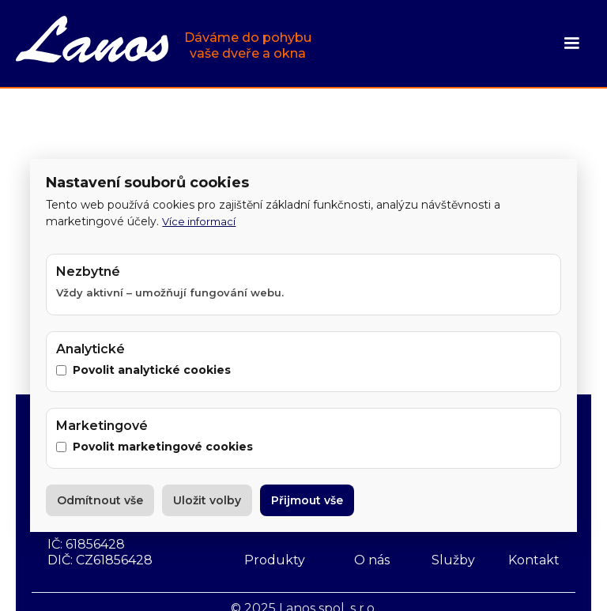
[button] (571, 43)
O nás (372, 560)
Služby (453, 560)
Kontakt (534, 560)
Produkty (274, 560)
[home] (163, 41)
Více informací (199, 221)
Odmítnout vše (100, 500)
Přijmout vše (307, 500)
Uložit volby (207, 500)
